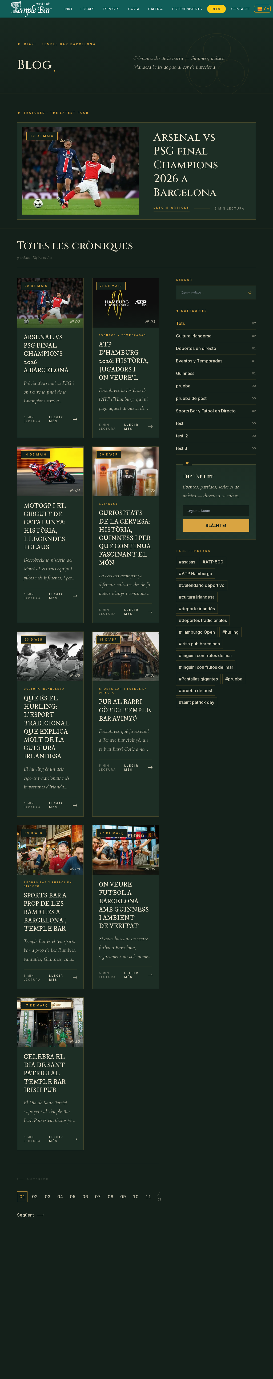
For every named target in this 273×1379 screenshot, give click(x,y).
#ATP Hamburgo (195, 573)
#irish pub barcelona (199, 643)
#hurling (230, 632)
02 (35, 1196)
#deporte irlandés (197, 608)
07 (98, 1196)
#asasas (187, 562)
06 (85, 1196)
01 (22, 1196)
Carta (133, 9)
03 (47, 1196)
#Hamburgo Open (197, 632)
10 (136, 1196)
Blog (216, 9)
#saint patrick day (196, 702)
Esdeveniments (187, 9)
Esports (111, 9)
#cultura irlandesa (197, 597)
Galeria (155, 9)
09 (123, 1196)
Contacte (240, 9)
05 (72, 1196)
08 (110, 1196)
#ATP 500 (213, 562)
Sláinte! (216, 525)
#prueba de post (195, 690)
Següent (30, 1215)
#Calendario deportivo (201, 585)
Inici (68, 9)
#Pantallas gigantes (198, 679)
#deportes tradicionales (203, 620)
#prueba (233, 679)
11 (148, 1196)
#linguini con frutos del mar (206, 667)
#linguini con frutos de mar (205, 655)
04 (60, 1196)
